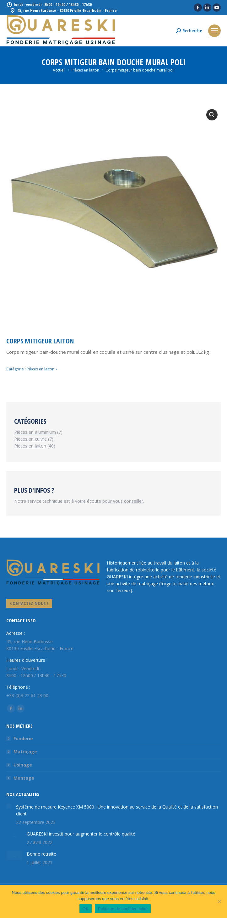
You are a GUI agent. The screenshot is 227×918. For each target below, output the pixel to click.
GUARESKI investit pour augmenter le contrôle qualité (81, 834)
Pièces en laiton (40, 369)
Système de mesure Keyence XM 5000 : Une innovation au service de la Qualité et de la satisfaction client (117, 810)
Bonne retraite (41, 854)
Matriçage (25, 752)
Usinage (23, 765)
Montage (24, 778)
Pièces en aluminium (35, 432)
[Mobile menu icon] (214, 30)
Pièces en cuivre (30, 439)
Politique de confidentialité (123, 908)
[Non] (219, 901)
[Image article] (8, 806)
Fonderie (23, 738)
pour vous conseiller (122, 501)
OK (86, 908)
